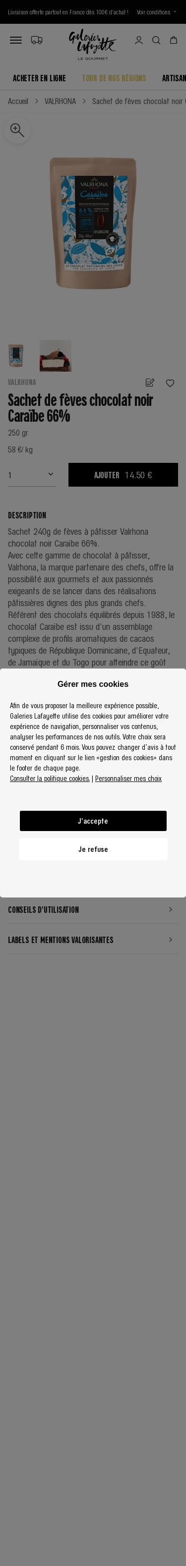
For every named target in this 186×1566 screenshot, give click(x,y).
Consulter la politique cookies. (50, 778)
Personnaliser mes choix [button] (128, 778)
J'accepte (93, 820)
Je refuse (93, 848)
